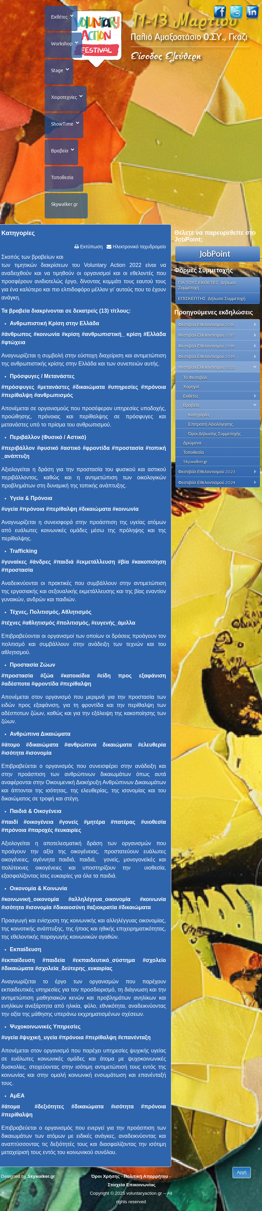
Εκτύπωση (91, 246)
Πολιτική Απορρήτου (146, 1176)
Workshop (61, 43)
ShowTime (62, 124)
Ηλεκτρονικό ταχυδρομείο (138, 246)
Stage (57, 70)
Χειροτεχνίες (64, 97)
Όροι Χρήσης (105, 1176)
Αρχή (241, 1172)
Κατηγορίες (18, 233)
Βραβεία (59, 150)
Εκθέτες (59, 17)
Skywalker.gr (64, 204)
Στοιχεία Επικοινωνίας (131, 1184)
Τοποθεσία (62, 177)
